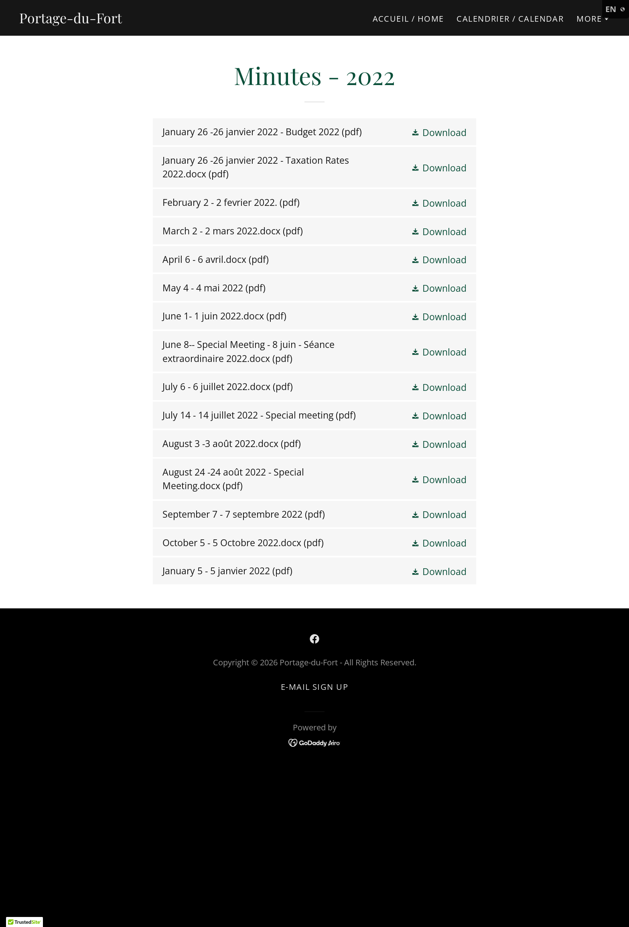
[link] (70, 19)
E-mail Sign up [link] (314, 686)
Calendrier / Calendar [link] (510, 18)
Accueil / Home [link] (408, 18)
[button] (593, 19)
